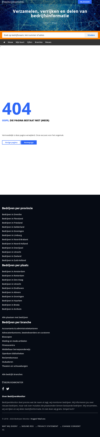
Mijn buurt (20, 42)
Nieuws (48, 42)
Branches (39, 42)
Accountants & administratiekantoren (20, 328)
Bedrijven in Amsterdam (13, 271)
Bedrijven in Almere (11, 292)
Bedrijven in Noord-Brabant (15, 239)
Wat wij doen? (10, 426)
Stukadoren (7, 362)
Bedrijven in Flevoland (12, 218)
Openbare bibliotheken (13, 353)
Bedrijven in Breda (11, 304)
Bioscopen (7, 336)
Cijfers (29, 42)
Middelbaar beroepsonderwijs (16, 349)
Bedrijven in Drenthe (12, 214)
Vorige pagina (11, 142)
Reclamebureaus (10, 357)
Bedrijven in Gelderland (13, 227)
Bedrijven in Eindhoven (13, 288)
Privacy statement (48, 426)
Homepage (28, 142)
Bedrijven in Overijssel (12, 247)
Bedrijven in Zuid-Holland (14, 260)
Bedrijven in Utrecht (11, 252)
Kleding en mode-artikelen (14, 341)
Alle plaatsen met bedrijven (15, 317)
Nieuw (10, 42)
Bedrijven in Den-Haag (12, 279)
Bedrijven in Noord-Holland (15, 243)
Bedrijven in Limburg (12, 235)
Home (46, 23)
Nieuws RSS (28, 426)
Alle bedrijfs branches (12, 374)
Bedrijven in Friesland (12, 222)
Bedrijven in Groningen (13, 231)
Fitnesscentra (8, 345)
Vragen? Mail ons (38, 419)
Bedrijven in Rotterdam (13, 275)
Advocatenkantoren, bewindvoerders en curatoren (26, 332)
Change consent (71, 426)
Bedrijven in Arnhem (11, 309)
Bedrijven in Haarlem (12, 300)
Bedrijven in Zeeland (11, 256)
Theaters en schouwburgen (15, 366)
